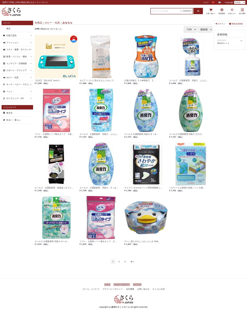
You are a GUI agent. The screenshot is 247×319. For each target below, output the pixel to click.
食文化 (9, 112)
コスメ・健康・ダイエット (18, 49)
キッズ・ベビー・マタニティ (19, 84)
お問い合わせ (143, 288)
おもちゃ (67, 22)
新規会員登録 (236, 23)
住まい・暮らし (13, 119)
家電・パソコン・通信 (16, 56)
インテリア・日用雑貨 (16, 63)
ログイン (220, 23)
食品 (8, 28)
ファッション (12, 42)
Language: (229, 2)
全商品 (38, 22)
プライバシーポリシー (112, 288)
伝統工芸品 (11, 35)
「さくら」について (90, 288)
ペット (9, 91)
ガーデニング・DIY (15, 98)
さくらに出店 (158, 288)
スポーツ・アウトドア (16, 70)
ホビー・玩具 (52, 22)
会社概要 (130, 288)
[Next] (132, 261)
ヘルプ (206, 2)
